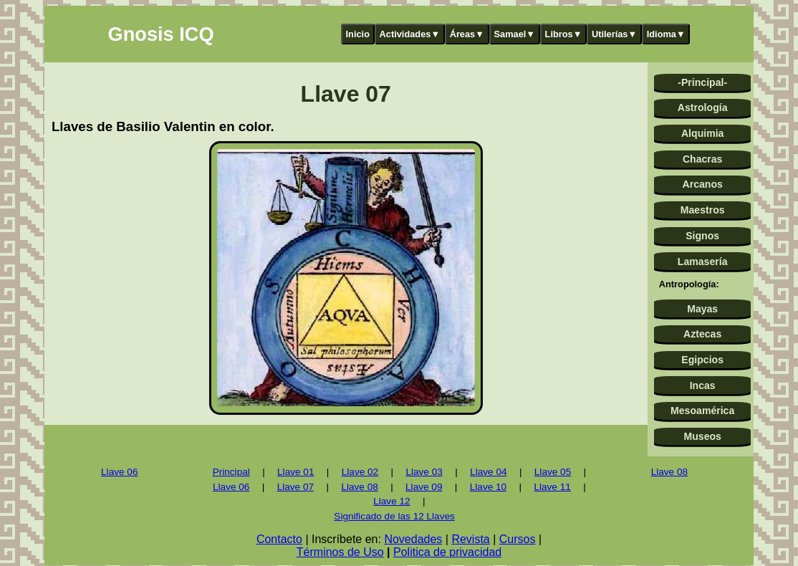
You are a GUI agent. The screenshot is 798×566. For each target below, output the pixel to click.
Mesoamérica (702, 410)
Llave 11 (552, 486)
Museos (702, 436)
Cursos (517, 539)
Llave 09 (423, 486)
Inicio (358, 34)
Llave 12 (391, 501)
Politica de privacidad (447, 552)
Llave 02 (360, 471)
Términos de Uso (340, 552)
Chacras (703, 159)
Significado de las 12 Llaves (394, 516)
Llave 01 (295, 471)
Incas (703, 385)
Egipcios (702, 359)
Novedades (413, 539)
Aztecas (702, 334)
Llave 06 (119, 471)
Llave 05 (552, 471)
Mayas (702, 309)
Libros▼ (563, 34)
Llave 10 (488, 486)
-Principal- (702, 82)
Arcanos (703, 184)
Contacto (279, 539)
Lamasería (703, 261)
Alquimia (702, 133)
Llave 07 (295, 486)
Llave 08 (359, 486)
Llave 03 (423, 471)
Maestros (703, 210)
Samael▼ (514, 34)
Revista (470, 539)
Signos (702, 235)
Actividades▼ (410, 34)
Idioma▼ (666, 34)
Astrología (703, 107)
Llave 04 (488, 471)
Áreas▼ (467, 34)
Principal (231, 471)
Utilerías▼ (614, 34)
